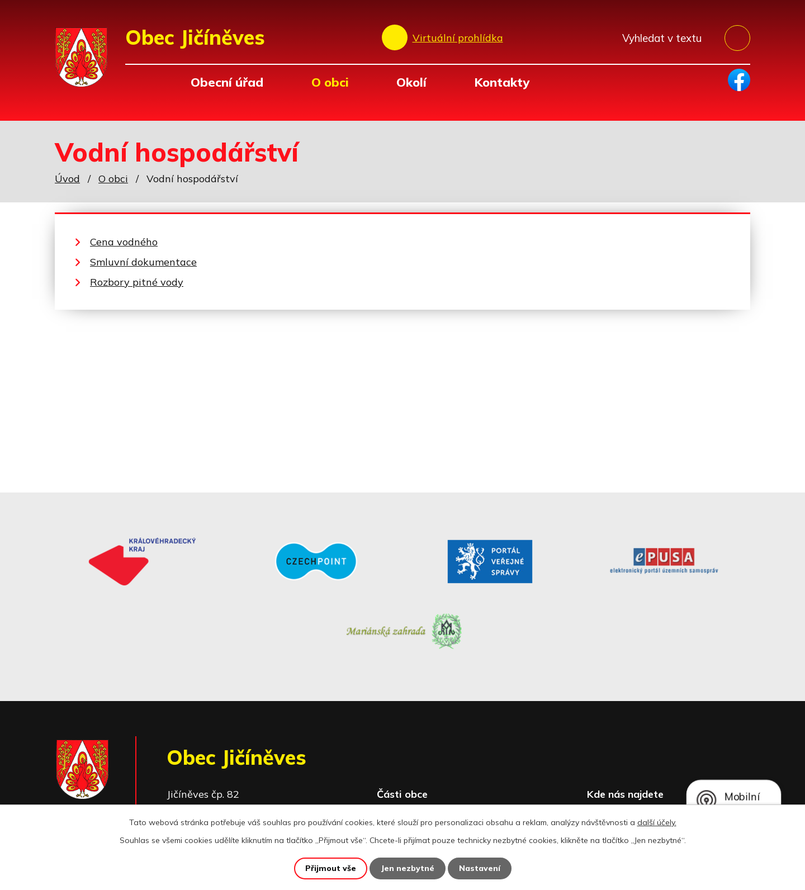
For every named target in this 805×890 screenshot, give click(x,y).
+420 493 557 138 (259, 768)
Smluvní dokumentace (143, 261)
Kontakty (501, 81)
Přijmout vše (330, 868)
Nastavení (479, 868)
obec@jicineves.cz (257, 784)
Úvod (140, 82)
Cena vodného (124, 241)
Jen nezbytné (407, 868)
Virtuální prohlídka (458, 37)
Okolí (411, 81)
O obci (330, 81)
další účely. (656, 822)
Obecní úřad (227, 81)
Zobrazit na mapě (670, 753)
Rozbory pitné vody (136, 282)
